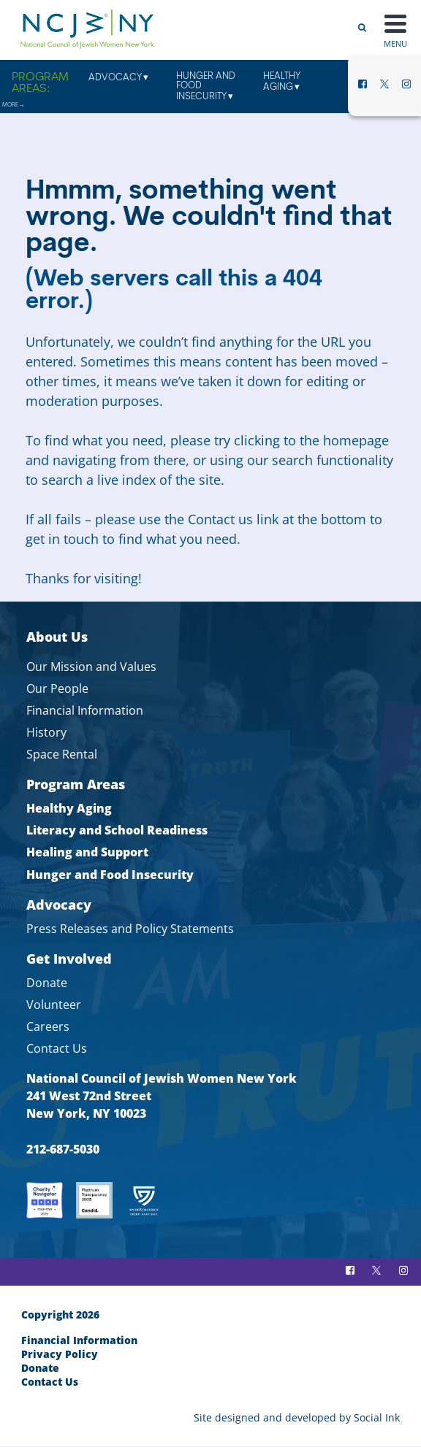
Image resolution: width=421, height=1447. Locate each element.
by (297, 1417)
